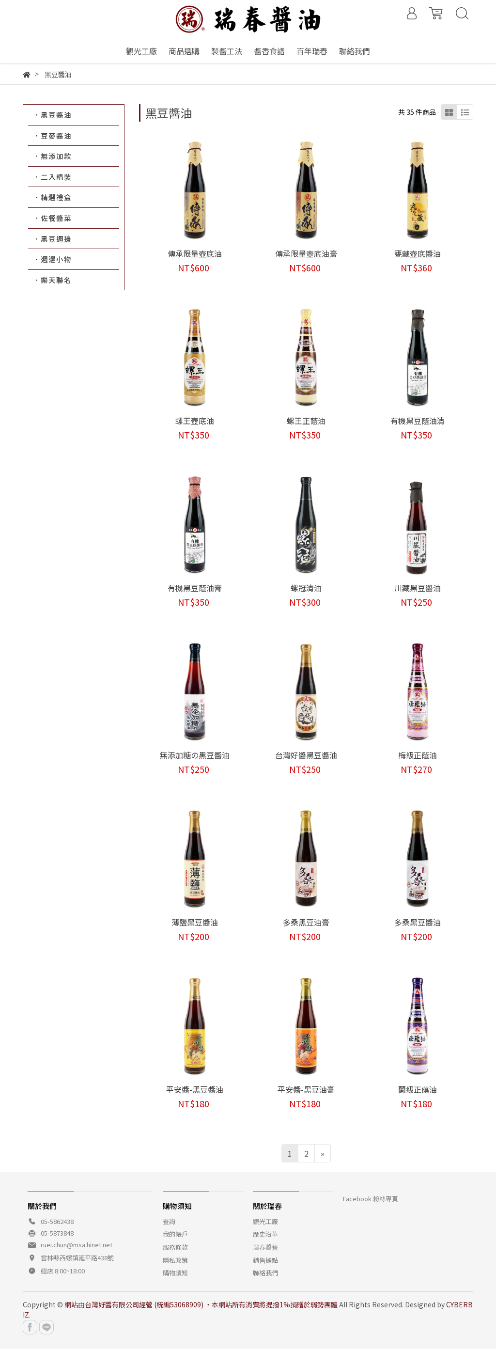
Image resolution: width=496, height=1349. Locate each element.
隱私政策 (175, 1260)
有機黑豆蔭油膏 (195, 588)
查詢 (169, 1221)
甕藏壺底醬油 (417, 253)
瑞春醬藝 (265, 1247)
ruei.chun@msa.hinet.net (76, 1244)
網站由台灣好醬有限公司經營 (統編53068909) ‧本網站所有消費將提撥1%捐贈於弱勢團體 (201, 1304)
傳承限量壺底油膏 (306, 253)
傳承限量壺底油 (195, 253)
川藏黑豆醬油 (417, 588)
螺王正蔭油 (306, 420)
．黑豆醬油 (52, 115)
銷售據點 (265, 1260)
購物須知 (175, 1272)
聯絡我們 (265, 1272)
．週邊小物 (52, 259)
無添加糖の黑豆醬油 (195, 755)
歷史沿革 (265, 1234)
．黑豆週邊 (52, 239)
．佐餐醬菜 (52, 218)
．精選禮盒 (52, 197)
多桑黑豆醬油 (417, 922)
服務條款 (175, 1247)
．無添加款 (52, 156)
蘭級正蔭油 (417, 1089)
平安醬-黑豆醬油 (194, 1089)
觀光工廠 (265, 1221)
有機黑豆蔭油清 (417, 420)
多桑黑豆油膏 (306, 922)
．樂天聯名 (52, 280)
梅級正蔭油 (417, 755)
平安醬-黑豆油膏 (306, 1089)
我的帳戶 (175, 1234)
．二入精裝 (52, 177)
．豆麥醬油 (52, 135)
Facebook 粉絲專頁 (370, 1198)
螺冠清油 (306, 588)
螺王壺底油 (194, 420)
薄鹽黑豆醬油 (194, 922)
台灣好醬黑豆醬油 (306, 755)
